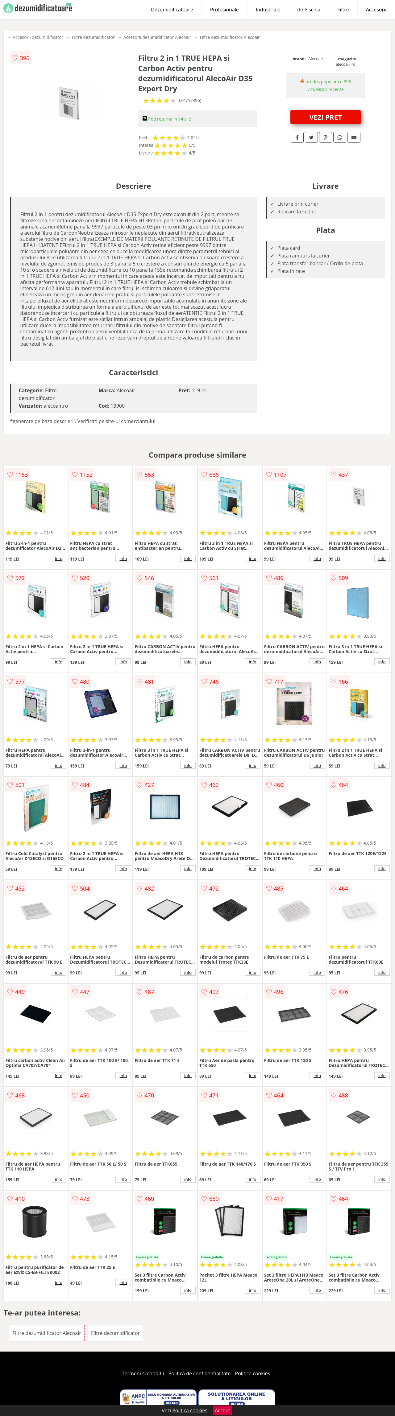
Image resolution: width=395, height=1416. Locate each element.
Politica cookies (252, 1373)
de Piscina (309, 9)
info (58, 558)
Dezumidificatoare (172, 9)
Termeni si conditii (143, 1373)
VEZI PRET (325, 116)
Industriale (268, 9)
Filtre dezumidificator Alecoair (230, 37)
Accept (222, 1410)
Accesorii (376, 9)
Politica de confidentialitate (199, 1373)
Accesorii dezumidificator (38, 37)
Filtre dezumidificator (93, 37)
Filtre (343, 9)
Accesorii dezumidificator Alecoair (157, 37)
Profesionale (224, 9)
